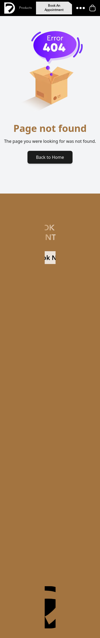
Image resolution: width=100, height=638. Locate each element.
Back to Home (50, 157)
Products (25, 8)
